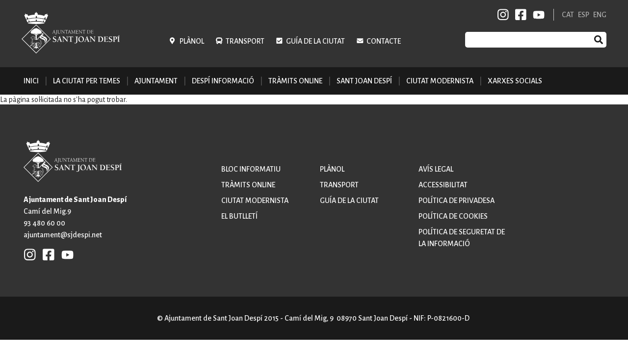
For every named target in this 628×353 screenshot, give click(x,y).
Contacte (383, 41)
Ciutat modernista (254, 200)
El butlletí (239, 216)
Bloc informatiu (251, 169)
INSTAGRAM (503, 15)
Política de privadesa (457, 200)
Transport (245, 41)
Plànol (192, 41)
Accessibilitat (443, 185)
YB (537, 15)
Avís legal (436, 169)
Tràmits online (295, 81)
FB (519, 15)
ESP (583, 15)
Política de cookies (453, 216)
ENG (599, 15)
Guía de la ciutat (315, 41)
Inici (31, 81)
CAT (568, 15)
